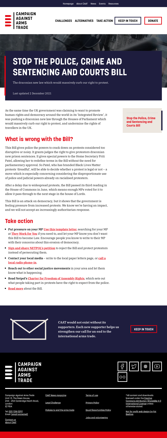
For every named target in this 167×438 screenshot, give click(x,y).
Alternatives (84, 21)
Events (102, 3)
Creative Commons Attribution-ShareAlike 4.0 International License (143, 401)
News (93, 3)
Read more (15, 288)
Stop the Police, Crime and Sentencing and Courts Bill (141, 121)
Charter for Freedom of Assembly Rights (56, 278)
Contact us (10, 419)
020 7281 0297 (16, 411)
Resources (113, 3)
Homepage (68, 3)
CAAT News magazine (55, 395)
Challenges (63, 21)
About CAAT (82, 3)
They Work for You (24, 233)
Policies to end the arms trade (59, 410)
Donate (153, 21)
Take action (104, 21)
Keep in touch (127, 21)
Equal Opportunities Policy (98, 410)
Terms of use (92, 395)
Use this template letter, (60, 229)
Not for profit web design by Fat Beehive (141, 413)
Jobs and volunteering (97, 417)
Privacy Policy (92, 402)
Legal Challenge (53, 402)
